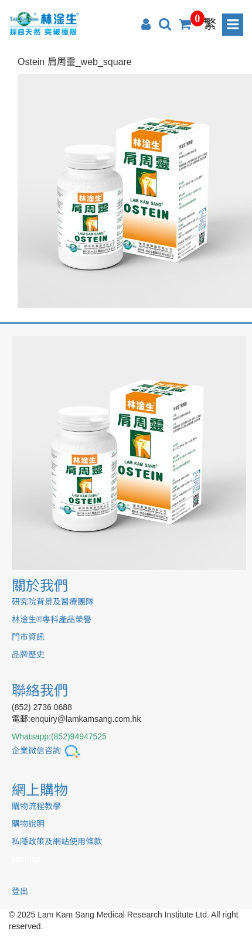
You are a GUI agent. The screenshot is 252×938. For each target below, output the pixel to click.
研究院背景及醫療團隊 (53, 601)
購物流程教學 (36, 806)
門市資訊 (28, 637)
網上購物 (40, 790)
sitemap (26, 859)
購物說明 (28, 823)
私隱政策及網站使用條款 (57, 841)
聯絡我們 (40, 690)
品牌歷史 (28, 654)
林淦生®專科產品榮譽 (51, 619)
